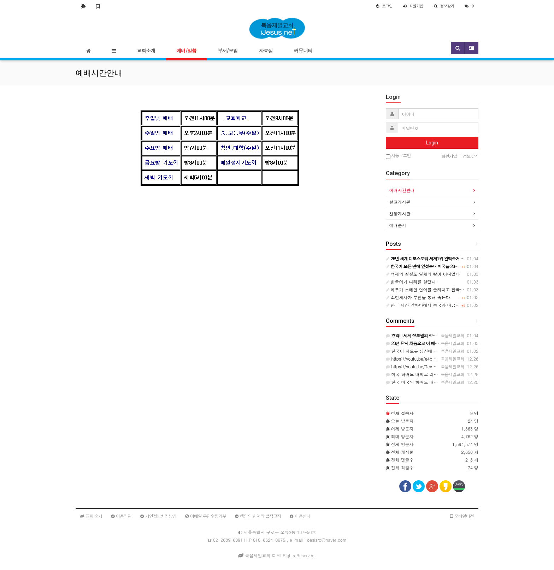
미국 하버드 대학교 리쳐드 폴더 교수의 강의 (431, 374)
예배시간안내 (402, 190)
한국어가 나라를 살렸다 (411, 282)
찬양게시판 (400, 213)
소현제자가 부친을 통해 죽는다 (418, 297)
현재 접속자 (402, 413)
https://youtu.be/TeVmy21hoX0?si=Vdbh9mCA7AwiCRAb (445, 366)
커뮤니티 (303, 50)
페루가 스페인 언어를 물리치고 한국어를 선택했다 (436, 289)
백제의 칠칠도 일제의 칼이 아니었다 (423, 274)
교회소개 (146, 50)
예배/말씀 (186, 50)
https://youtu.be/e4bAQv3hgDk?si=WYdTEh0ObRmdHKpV (446, 359)
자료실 (266, 50)
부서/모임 (228, 50)
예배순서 (397, 225)
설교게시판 (400, 202)
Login (432, 143)
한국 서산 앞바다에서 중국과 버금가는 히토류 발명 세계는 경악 (449, 305)
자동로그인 (398, 156)
